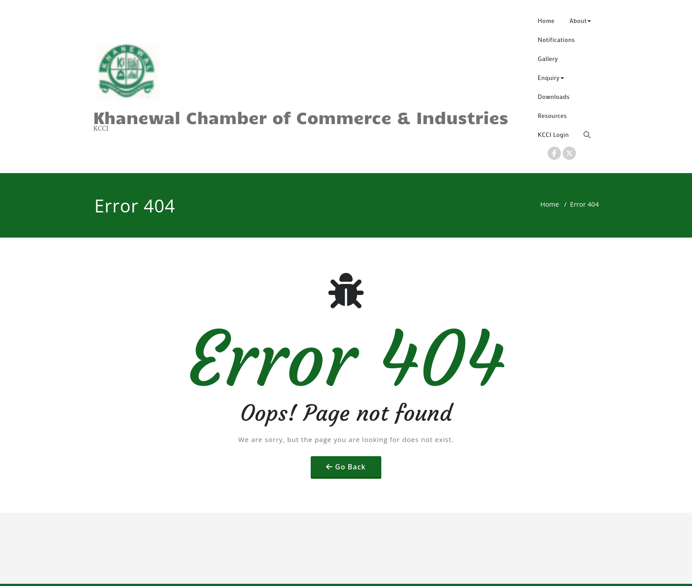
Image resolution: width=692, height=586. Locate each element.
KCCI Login (553, 134)
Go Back (350, 467)
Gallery (548, 58)
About (580, 20)
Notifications (556, 39)
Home (546, 20)
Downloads (554, 96)
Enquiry (551, 77)
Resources (552, 115)
